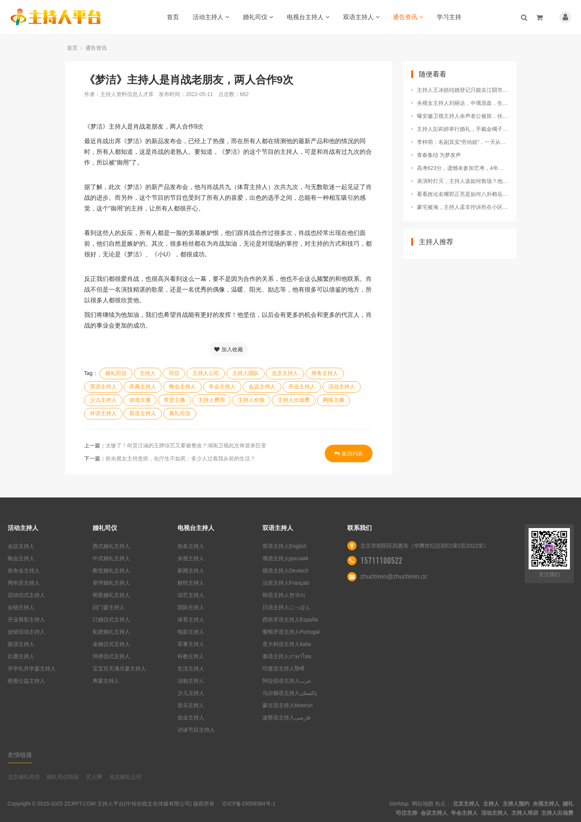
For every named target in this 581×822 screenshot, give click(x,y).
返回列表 (348, 453)
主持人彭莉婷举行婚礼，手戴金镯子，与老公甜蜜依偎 (463, 129)
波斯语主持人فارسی (286, 717)
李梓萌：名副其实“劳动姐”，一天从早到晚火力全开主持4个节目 (463, 142)
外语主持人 (103, 413)
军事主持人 (190, 644)
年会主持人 (222, 386)
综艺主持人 (190, 595)
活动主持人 (211, 17)
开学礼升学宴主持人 (32, 668)
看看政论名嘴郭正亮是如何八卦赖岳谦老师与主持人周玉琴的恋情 (463, 194)
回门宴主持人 (109, 607)
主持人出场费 (294, 400)
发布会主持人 (24, 571)
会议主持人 (262, 386)
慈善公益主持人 (26, 681)
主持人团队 (245, 373)
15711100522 (381, 561)
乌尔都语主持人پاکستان (289, 693)
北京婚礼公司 (125, 777)
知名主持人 (190, 546)
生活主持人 (190, 668)
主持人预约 (516, 804)
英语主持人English (284, 546)
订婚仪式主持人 (111, 619)
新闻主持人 (190, 571)
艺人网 (94, 777)
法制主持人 (190, 681)
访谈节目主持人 (196, 730)
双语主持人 (361, 17)
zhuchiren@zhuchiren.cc (393, 576)
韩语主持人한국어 (283, 595)
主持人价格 (251, 400)
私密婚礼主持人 (111, 632)
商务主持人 (324, 373)
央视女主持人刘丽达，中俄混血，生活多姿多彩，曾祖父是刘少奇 (463, 103)
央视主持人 (190, 558)
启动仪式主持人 (26, 595)
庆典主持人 (142, 386)
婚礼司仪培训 (63, 777)
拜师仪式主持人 (111, 656)
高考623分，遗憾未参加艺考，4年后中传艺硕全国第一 (463, 168)
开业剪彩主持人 (26, 619)
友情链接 (20, 755)
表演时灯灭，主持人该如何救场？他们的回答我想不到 (463, 181)
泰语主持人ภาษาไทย (286, 656)
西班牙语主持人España (290, 619)
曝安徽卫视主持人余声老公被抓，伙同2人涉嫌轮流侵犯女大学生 (463, 116)
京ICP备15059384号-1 (248, 804)
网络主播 (333, 400)
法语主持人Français (286, 583)
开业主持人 (301, 386)
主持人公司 (205, 373)
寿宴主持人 (106, 681)
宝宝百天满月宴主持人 (119, 668)
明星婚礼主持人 (111, 595)
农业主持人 (190, 717)
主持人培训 (524, 813)
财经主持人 (190, 583)
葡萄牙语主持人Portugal (291, 632)
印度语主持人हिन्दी (283, 668)
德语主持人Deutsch (285, 571)
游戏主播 (140, 400)
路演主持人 (21, 644)
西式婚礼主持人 (111, 546)
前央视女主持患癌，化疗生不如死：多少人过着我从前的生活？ (181, 458)
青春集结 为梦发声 (439, 155)
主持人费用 (211, 400)
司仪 (174, 373)
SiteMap (398, 804)
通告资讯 (408, 17)
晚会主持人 (182, 386)
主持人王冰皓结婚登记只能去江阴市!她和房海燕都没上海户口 (463, 90)
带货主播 (174, 400)
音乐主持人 (190, 705)
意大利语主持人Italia (286, 644)
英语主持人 (103, 386)
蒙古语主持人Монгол (287, 705)
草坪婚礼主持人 (111, 583)
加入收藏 (228, 349)
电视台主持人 (308, 17)
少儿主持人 (103, 400)
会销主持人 (21, 607)
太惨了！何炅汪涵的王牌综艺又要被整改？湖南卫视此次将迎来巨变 (186, 445)
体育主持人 (190, 619)
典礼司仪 (179, 413)
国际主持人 (190, 607)
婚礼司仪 (258, 17)
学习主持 (449, 17)
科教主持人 (190, 656)
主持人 (148, 373)
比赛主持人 (21, 656)
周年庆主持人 (24, 583)
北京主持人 (285, 373)
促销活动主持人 (26, 632)
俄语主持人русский (285, 558)
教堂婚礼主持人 (111, 571)
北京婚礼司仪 (24, 777)
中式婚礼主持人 (111, 558)
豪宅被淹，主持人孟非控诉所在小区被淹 (463, 207)
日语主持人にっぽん (286, 607)
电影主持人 (190, 632)
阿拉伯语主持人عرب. (288, 681)
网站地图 (422, 804)
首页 (173, 17)
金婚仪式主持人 (111, 644)
